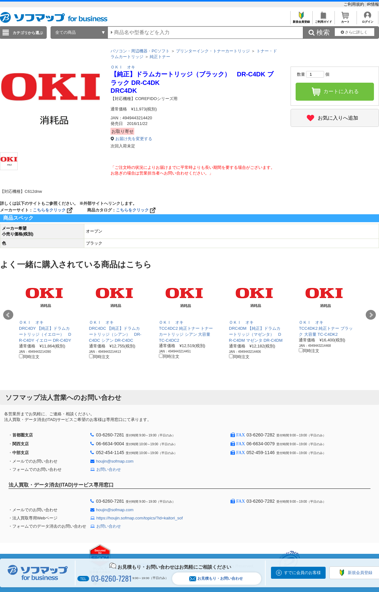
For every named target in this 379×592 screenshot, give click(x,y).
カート (345, 20)
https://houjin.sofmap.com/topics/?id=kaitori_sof (139, 518)
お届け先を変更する (133, 138)
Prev (8, 315)
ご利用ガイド (323, 20)
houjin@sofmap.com (115, 461)
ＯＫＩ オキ (123, 67)
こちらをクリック (53, 210)
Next (371, 315)
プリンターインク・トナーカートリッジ (213, 51)
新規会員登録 (301, 20)
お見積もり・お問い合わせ (216, 578)
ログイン (367, 20)
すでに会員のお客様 (302, 572)
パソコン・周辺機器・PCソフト (140, 51)
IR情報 (373, 4)
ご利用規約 (354, 4)
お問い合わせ (108, 469)
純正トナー (160, 56)
